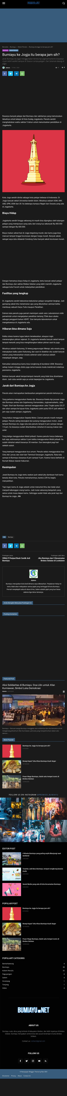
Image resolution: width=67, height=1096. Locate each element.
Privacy (13, 1076)
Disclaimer (5, 1076)
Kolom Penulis (14, 50)
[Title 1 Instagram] (11, 809)
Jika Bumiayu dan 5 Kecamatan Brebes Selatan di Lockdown (51, 559)
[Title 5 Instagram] (33, 831)
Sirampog (6, 981)
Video (4, 988)
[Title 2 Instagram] (33, 809)
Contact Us (27, 1076)
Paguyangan (7, 974)
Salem (4, 977)
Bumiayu (5, 50)
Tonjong (5, 984)
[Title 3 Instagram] (56, 809)
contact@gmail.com (38, 1041)
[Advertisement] (33, 26)
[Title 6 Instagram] (56, 831)
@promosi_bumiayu (47, 795)
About (20, 1076)
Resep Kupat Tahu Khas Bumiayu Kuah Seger (39, 761)
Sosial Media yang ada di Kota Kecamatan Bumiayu (42, 884)
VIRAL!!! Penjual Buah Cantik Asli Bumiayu (16, 559)
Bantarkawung (8, 963)
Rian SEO (44, 1072)
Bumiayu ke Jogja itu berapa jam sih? (36, 746)
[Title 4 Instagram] (11, 831)
